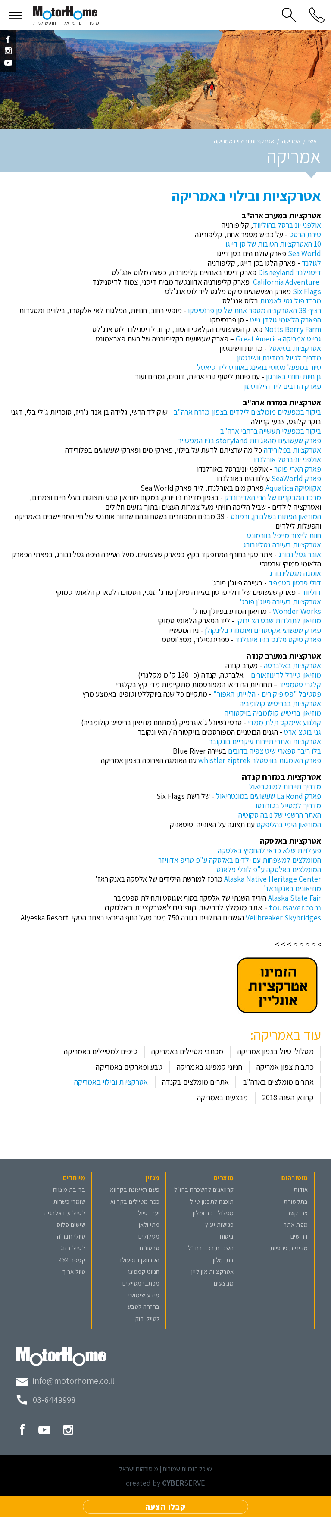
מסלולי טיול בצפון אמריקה (275, 1051)
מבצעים (224, 1283)
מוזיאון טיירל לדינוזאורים (286, 675)
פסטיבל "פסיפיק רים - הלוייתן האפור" (267, 694)
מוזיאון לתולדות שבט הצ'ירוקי (278, 621)
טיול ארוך (74, 1271)
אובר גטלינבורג (299, 554)
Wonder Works (297, 611)
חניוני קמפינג (144, 1271)
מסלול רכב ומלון (213, 1213)
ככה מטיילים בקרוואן (134, 1201)
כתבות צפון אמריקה (285, 1067)
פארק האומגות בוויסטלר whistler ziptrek (259, 760)
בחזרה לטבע (144, 1306)
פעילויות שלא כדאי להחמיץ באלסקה (269, 850)
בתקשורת (296, 1201)
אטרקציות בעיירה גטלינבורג (282, 545)
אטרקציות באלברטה (292, 665)
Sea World (304, 253)
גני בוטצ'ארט (302, 732)
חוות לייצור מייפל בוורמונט (284, 535)
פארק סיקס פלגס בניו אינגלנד (278, 639)
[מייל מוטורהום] (65, 1381)
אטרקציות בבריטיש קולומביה (280, 703)
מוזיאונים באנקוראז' (292, 888)
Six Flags (307, 291)
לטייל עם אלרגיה (65, 1213)
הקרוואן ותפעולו (140, 1260)
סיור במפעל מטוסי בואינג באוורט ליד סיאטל (259, 367)
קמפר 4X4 (72, 1260)
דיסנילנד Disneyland (289, 272)
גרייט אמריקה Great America (278, 339)
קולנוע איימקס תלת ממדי (284, 722)
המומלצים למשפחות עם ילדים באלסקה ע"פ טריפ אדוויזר (239, 860)
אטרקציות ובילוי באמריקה (244, 141)
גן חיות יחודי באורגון (293, 377)
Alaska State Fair (294, 898)
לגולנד (310, 263)
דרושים (299, 1236)
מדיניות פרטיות (289, 1248)
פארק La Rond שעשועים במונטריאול (268, 796)
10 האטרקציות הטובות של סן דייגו (273, 244)
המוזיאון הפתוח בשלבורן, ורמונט (276, 516)
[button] (15, 15)
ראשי (314, 141)
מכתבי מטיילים (141, 1283)
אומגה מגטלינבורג (295, 573)
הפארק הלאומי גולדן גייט (284, 320)
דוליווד (311, 592)
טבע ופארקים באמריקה (129, 1067)
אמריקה (291, 141)
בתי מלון (223, 1260)
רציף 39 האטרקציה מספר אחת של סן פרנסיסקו (254, 310)
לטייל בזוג (73, 1248)
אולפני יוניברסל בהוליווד (287, 225)
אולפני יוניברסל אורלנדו (287, 459)
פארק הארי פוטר (296, 469)
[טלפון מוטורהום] (45, 1399)
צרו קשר (297, 1213)
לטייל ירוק (147, 1318)
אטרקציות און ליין (212, 1271)
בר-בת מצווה (69, 1189)
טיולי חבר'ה (71, 1236)
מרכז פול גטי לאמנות (290, 301)
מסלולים (149, 1236)
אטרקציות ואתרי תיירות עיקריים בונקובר (265, 741)
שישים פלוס (70, 1224)
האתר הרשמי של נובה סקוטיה (279, 815)
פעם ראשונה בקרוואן (134, 1189)
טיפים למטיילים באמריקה (100, 1051)
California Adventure (286, 282)
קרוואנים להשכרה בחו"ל (204, 1189)
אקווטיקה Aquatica (293, 488)
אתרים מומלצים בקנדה (195, 1082)
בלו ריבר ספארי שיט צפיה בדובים (274, 751)
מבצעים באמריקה (222, 1097)
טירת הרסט (305, 234)
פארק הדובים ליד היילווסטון (282, 386)
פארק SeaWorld (296, 478)
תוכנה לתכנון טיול (212, 1201)
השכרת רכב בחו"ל (211, 1248)
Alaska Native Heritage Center (272, 879)
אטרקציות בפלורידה (292, 450)
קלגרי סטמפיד (300, 684)
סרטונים (150, 1248)
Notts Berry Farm (292, 329)
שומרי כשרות (69, 1201)
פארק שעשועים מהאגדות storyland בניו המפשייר (249, 440)
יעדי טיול (149, 1213)
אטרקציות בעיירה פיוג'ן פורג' (280, 602)
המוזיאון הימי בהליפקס (288, 824)
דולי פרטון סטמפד (295, 583)
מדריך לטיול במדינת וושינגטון (279, 358)
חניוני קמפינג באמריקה (209, 1067)
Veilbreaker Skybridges (283, 918)
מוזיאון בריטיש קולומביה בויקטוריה (273, 713)
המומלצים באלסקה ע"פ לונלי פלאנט (268, 869)
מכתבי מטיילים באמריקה (187, 1051)
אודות (301, 1189)
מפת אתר (296, 1224)
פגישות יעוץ (219, 1224)
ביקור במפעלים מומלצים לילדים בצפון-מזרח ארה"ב (247, 412)
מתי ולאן (149, 1224)
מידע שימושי (144, 1295)
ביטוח (227, 1236)
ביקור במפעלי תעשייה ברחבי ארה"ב (270, 431)
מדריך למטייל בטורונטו (288, 805)
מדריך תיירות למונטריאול (285, 786)
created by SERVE (165, 1483)
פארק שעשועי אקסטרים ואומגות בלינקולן (263, 630)
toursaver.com (295, 907)
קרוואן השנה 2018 (288, 1097)
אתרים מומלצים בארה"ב (278, 1082)
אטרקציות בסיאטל (295, 348)
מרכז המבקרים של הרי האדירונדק (273, 497)
